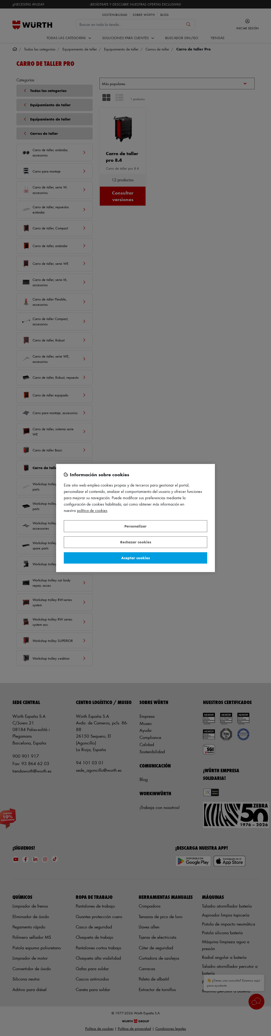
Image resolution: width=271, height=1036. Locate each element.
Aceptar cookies (135, 558)
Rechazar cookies (135, 542)
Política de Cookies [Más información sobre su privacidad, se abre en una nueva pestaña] (92, 510)
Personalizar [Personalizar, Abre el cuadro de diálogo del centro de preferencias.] (135, 526)
